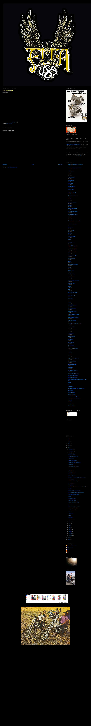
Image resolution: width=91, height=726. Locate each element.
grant (67, 551)
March (70, 531)
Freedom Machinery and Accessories (73, 144)
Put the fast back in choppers (74, 481)
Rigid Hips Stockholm (72, 248)
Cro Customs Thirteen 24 (73, 264)
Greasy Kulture (71, 189)
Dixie (69, 289)
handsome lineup (71, 483)
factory (69, 511)
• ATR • (69, 267)
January (70, 535)
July (70, 523)
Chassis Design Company (73, 195)
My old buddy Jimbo (72, 460)
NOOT (69, 174)
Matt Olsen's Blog (71, 283)
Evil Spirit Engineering (72, 245)
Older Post (60, 164)
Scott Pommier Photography (73, 396)
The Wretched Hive (72, 361)
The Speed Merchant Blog (73, 373)
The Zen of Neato (71, 258)
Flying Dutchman (71, 405)
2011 (69, 447)
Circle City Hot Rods (72, 364)
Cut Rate (69, 355)
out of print (70, 513)
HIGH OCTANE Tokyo (72, 292)
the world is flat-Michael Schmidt (74, 323)
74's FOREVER (71, 345)
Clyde (69, 496)
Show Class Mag (71, 273)
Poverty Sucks (71, 386)
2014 (69, 441)
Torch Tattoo (70, 401)
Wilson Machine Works (73, 507)
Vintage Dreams (71, 242)
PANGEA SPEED (71, 186)
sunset (69, 515)
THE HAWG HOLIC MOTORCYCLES (76, 388)
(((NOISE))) (70, 298)
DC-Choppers (70, 351)
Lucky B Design (71, 230)
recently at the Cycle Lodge (73, 502)
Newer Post (5, 164)
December (71, 449)
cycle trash (70, 400)
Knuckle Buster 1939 (72, 202)
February (70, 533)
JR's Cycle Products (72, 308)
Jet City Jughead (69, 547)
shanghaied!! (70, 367)
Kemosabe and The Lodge (73, 317)
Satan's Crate (70, 390)
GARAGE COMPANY (72, 305)
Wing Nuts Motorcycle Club (73, 358)
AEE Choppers (71, 170)
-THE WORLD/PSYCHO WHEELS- (75, 164)
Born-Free (70, 199)
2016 (69, 437)
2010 (69, 537)
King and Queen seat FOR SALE (74, 494)
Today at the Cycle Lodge (73, 456)
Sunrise (69, 301)
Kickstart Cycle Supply (72, 255)
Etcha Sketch (71, 504)
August (70, 521)
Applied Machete (71, 336)
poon (67, 552)
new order (9, 123)
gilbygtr (69, 261)
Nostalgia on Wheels (72, 192)
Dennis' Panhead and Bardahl (74, 506)
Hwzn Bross (70, 470)
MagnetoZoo (70, 183)
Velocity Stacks (71, 473)
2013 (69, 443)
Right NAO (70, 464)
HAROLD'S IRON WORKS (73, 314)
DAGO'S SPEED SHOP (73, 348)
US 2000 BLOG (71, 180)
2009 (69, 539)
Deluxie (69, 286)
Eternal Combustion (72, 330)
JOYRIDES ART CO (72, 223)
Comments (69, 415)
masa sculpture (71, 276)
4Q (68, 384)
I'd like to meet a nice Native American (76, 492)
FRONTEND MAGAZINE (73, 280)
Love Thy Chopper (71, 236)
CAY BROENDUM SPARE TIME (75, 167)
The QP (67, 549)
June (70, 525)
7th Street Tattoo (71, 392)
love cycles (70, 217)
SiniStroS (70, 233)
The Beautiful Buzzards (72, 370)
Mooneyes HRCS (71, 454)
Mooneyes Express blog (72, 377)
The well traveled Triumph (73, 466)
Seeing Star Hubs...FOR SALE (74, 462)
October (70, 453)
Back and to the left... (8, 90)
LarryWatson (70, 403)
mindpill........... (71, 333)
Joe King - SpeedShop (72, 208)
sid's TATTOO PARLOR (73, 375)
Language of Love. (72, 471)
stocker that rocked (72, 500)
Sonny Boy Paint (71, 326)
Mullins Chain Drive (72, 252)
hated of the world (71, 295)
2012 (69, 445)
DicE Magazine (71, 270)
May (70, 527)
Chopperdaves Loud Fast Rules (74, 220)
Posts (68, 412)
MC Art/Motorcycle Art (72, 211)
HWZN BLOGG (71, 177)
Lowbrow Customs (71, 394)
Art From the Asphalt (72, 509)
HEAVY (69, 239)
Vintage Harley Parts (72, 311)
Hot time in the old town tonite (74, 490)
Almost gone (70, 458)
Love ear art (70, 227)
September (71, 519)
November (71, 451)
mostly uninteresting (72, 320)
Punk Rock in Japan (72, 475)
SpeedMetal (70, 339)
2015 (69, 439)
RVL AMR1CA (71, 342)
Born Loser (70, 205)
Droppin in (70, 484)
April (70, 529)
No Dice (70, 488)
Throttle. (69, 382)
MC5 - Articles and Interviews (74, 398)
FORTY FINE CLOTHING (71, 546)
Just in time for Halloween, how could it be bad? (77, 486)
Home (32, 164)
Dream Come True (72, 498)
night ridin (70, 517)
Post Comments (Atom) (12, 167)
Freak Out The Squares (72, 214)
